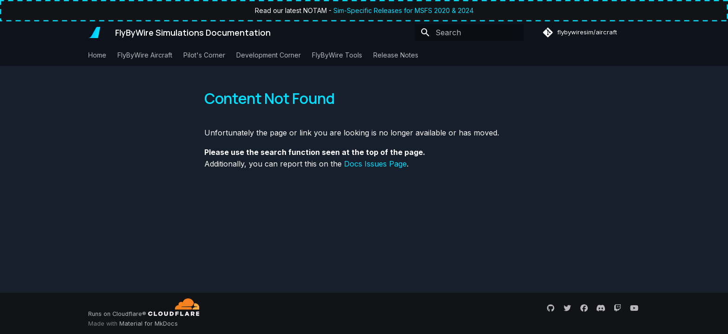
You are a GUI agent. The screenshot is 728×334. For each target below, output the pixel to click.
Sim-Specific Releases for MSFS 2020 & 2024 (403, 10)
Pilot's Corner (204, 55)
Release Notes (395, 55)
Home (97, 55)
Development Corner (268, 55)
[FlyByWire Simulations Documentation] (94, 32)
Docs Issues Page (375, 163)
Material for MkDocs (148, 323)
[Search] (469, 32)
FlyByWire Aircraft (144, 55)
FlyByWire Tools (337, 55)
